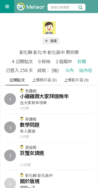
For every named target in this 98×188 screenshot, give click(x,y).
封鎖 (81, 61)
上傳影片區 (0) (76, 80)
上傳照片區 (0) (44, 80)
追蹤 (51, 40)
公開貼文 (17, 80)
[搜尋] (81, 7)
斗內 (69, 70)
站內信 (85, 70)
